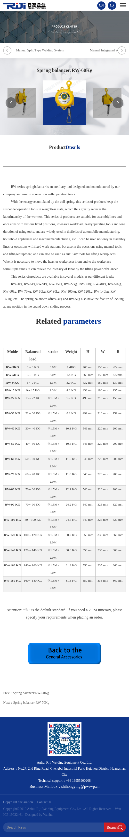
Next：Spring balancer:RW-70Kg (26, 702)
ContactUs (45, 802)
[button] (118, 102)
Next (122, 50)
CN (101, 5)
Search (112, 828)
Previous (7, 50)
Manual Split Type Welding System (50, 50)
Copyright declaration (19, 802)
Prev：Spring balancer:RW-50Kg (26, 693)
